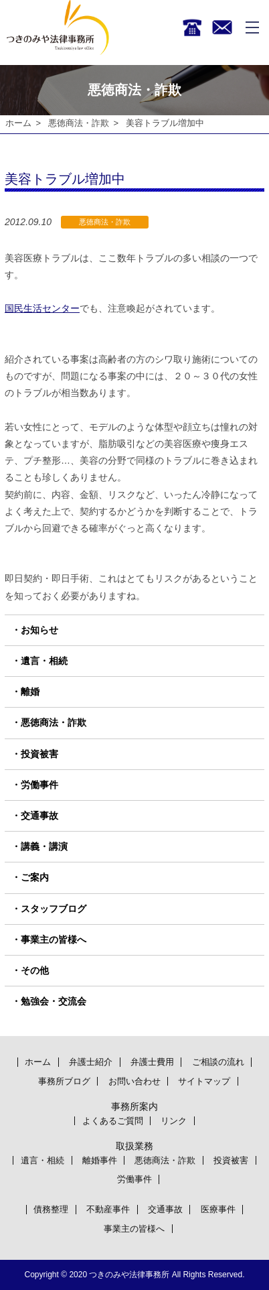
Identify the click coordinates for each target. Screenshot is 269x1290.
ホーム (18, 123)
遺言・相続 (44, 660)
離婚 (30, 691)
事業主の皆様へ (53, 939)
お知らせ (39, 630)
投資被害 (39, 754)
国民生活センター (42, 309)
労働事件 (39, 784)
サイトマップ (204, 1081)
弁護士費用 (152, 1061)
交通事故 (39, 815)
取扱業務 (134, 1146)
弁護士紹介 (90, 1061)
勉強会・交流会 (53, 1001)
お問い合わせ (134, 1081)
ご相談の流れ (218, 1061)
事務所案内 (134, 1106)
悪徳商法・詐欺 (78, 123)
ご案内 (35, 878)
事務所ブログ (64, 1081)
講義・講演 (44, 846)
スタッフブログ (53, 908)
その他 (35, 970)
